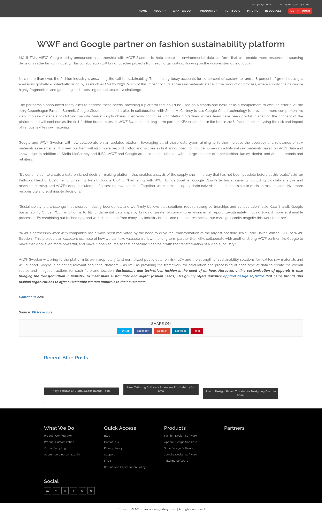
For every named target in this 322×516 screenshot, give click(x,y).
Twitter (124, 331)
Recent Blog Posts (66, 358)
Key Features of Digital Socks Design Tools (81, 391)
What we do (185, 11)
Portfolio (234, 11)
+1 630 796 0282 (260, 4)
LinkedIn (180, 331)
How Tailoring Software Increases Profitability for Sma (161, 389)
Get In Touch (300, 11)
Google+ (162, 331)
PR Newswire (42, 313)
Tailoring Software (176, 461)
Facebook (143, 331)
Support (109, 454)
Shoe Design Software (178, 448)
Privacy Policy (113, 448)
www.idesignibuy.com (159, 509)
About (162, 11)
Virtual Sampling (55, 448)
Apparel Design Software (180, 442)
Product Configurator (58, 436)
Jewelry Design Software (180, 454)
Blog (107, 436)
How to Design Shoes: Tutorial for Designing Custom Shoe (240, 393)
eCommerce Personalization (62, 454)
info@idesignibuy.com (293, 4)
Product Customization (59, 442)
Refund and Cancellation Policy (125, 467)
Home (146, 11)
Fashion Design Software (180, 436)
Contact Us (111, 442)
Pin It (197, 331)
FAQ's (108, 461)
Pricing (253, 11)
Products (211, 11)
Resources (275, 11)
